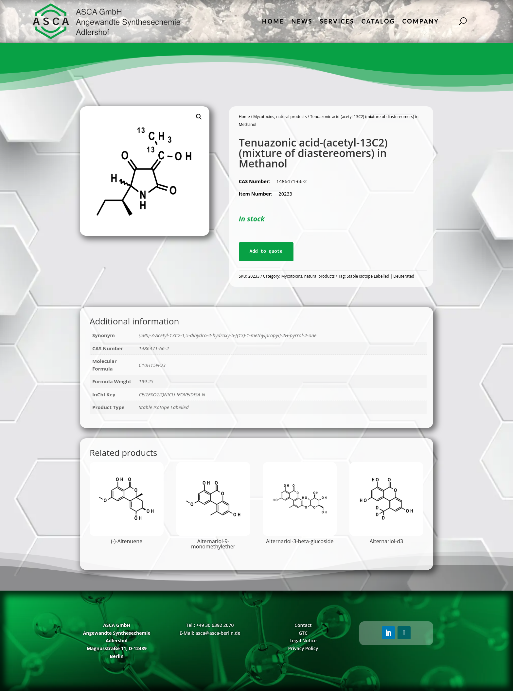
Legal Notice (303, 640)
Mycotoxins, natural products (280, 116)
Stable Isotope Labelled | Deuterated (380, 276)
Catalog (378, 21)
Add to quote (266, 251)
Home (273, 21)
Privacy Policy (303, 648)
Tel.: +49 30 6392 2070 (210, 625)
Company (420, 21)
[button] (199, 117)
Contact (302, 625)
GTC (303, 633)
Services (337, 21)
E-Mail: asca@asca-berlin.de (210, 633)
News (302, 21)
